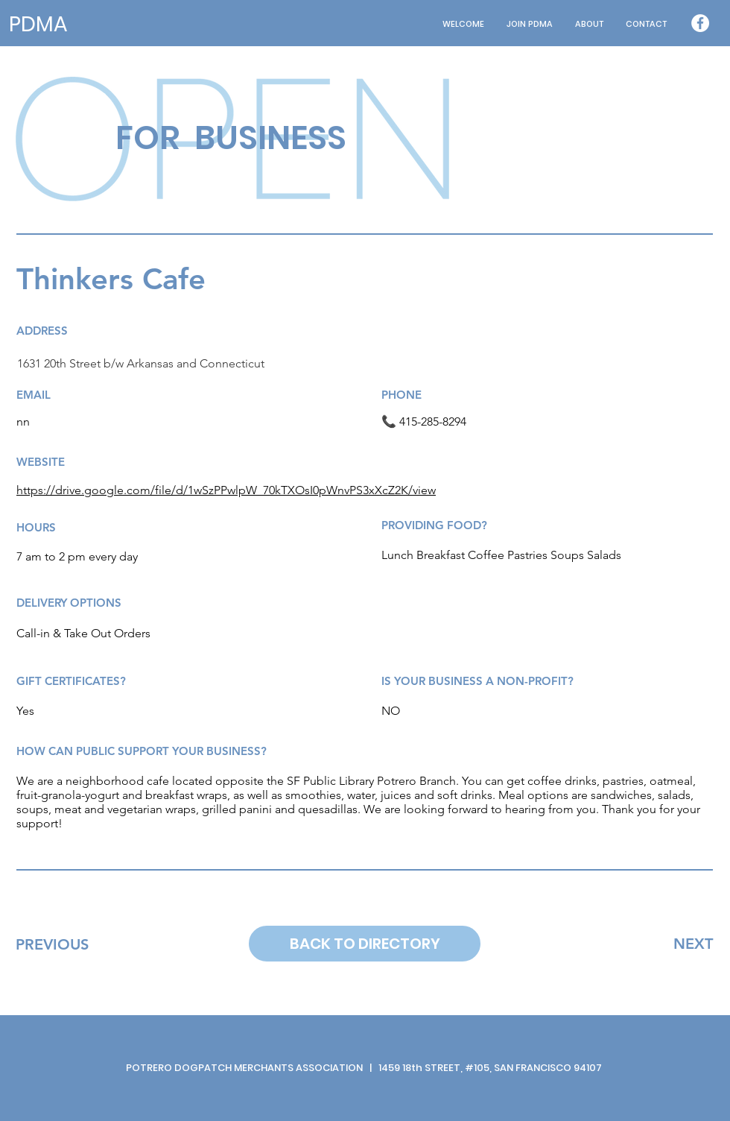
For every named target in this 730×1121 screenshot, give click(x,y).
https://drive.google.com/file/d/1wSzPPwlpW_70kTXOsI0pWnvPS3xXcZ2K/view (226, 490)
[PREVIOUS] (51, 944)
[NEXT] (693, 944)
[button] (589, 24)
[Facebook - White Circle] (700, 23)
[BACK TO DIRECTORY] (364, 943)
